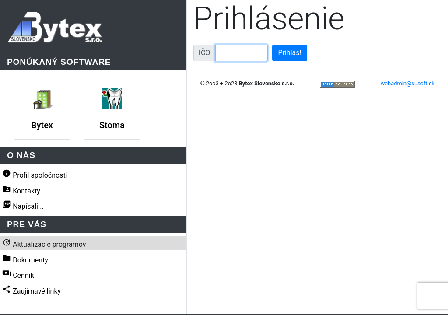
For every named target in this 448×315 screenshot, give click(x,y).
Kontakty (21, 190)
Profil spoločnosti (34, 174)
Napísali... (22, 205)
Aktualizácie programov (44, 243)
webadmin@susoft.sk (407, 83)
